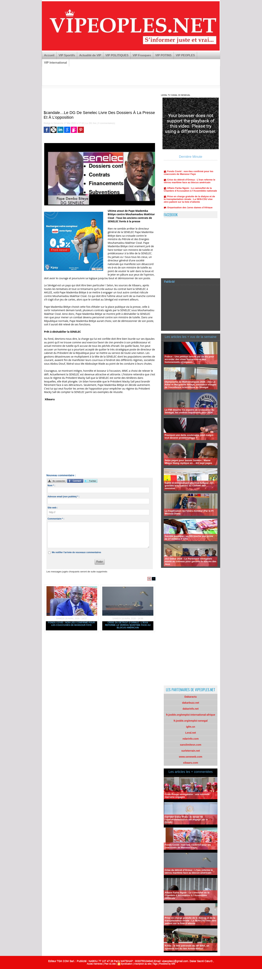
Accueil (49, 55)
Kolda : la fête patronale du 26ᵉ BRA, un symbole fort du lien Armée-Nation (187, 947)
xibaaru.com (190, 762)
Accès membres (94, 963)
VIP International (55, 62)
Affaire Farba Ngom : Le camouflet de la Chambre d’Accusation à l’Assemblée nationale (190, 190)
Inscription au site (142, 963)
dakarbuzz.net (190, 702)
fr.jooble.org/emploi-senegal (191, 720)
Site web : (52, 507)
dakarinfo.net (191, 708)
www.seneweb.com (190, 756)
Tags (155, 963)
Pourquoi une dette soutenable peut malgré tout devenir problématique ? (189, 436)
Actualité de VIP (90, 55)
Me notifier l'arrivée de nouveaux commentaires (76, 552)
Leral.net (190, 732)
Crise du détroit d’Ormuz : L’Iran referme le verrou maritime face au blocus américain (127, 625)
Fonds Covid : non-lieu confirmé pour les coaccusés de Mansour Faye (71, 623)
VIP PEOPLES (185, 55)
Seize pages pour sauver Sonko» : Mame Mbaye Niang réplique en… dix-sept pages (188, 461)
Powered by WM (167, 963)
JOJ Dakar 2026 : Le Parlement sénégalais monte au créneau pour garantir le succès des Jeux (190, 561)
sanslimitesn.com (190, 744)
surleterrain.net (190, 750)
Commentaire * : (55, 518)
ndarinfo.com (190, 738)
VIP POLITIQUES (116, 55)
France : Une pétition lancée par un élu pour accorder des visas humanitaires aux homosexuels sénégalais (189, 359)
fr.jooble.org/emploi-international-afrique (190, 714)
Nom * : (51, 485)
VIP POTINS (163, 55)
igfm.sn (190, 726)
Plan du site (110, 963)
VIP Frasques (142, 55)
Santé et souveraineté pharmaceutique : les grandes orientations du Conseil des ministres (189, 486)
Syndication (126, 963)
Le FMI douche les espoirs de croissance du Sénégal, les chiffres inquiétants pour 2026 (189, 411)
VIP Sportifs (67, 55)
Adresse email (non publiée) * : (63, 496)
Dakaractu (190, 696)
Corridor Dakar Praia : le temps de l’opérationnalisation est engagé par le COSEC (186, 819)
